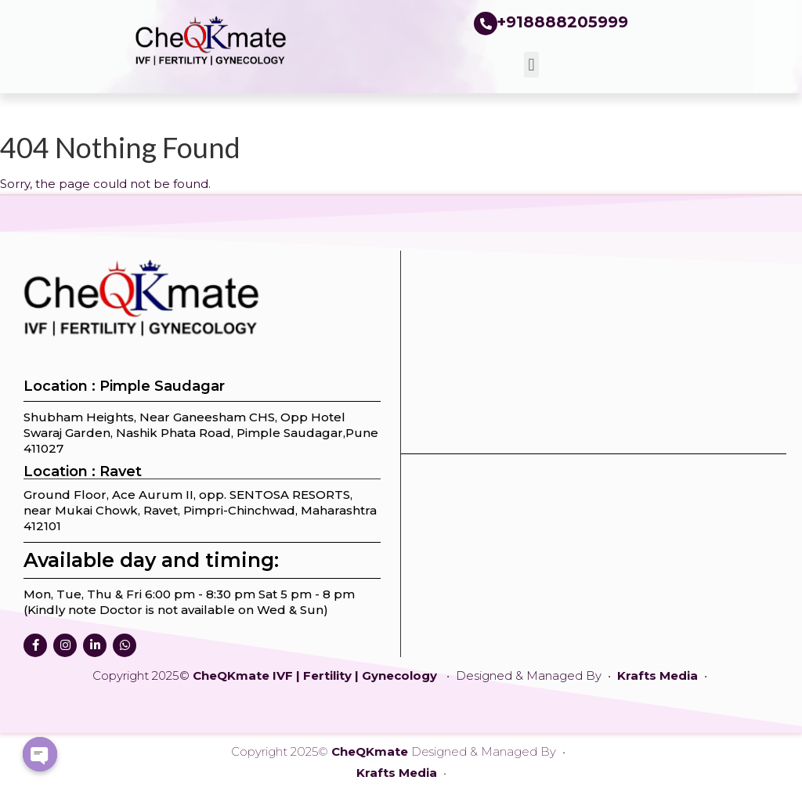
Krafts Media (659, 675)
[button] (531, 65)
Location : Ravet (82, 471)
